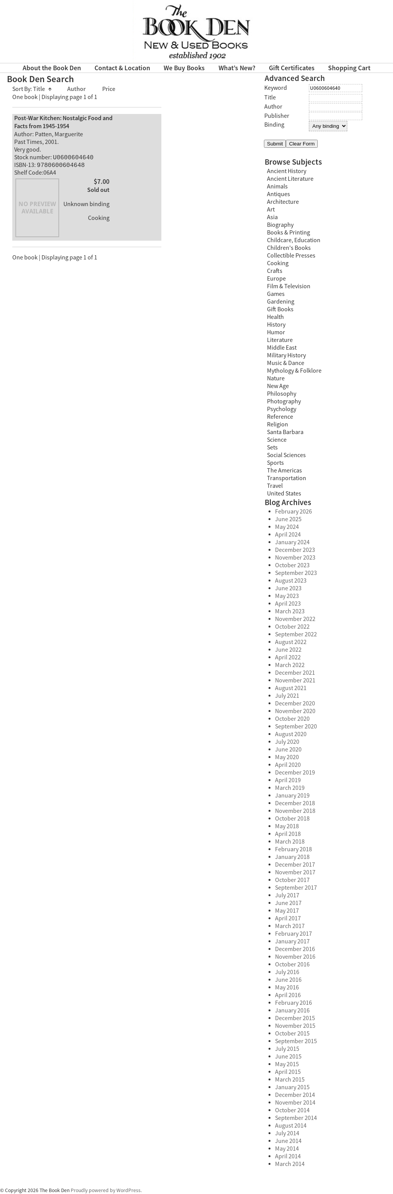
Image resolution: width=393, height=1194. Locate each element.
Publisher (276, 116)
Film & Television (288, 286)
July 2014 (287, 1133)
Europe (276, 278)
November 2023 (295, 557)
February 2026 (293, 511)
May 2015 (287, 1064)
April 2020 (288, 765)
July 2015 (287, 1049)
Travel (275, 486)
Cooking (278, 263)
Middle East (282, 348)
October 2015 (292, 1033)
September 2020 (296, 726)
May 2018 (287, 826)
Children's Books (289, 248)
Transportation (286, 478)
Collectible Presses (291, 255)
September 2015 (296, 1041)
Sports (275, 463)
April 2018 (288, 834)
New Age (278, 386)
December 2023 (295, 550)
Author (77, 89)
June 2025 (288, 519)
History (276, 325)
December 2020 (295, 703)
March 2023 (290, 611)
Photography (284, 401)
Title (42, 89)
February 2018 (293, 849)
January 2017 (292, 941)
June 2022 (288, 650)
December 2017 (295, 865)
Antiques (278, 194)
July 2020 (287, 742)
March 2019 (290, 788)
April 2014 (288, 1156)
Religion (277, 424)
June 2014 (288, 1141)
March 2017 (290, 926)
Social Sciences (286, 455)
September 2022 (296, 634)
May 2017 (287, 911)
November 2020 (295, 711)
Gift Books (280, 309)
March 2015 (290, 1079)
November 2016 (295, 957)
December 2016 (295, 949)
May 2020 (287, 757)
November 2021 (295, 680)
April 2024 (288, 534)
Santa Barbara (285, 432)
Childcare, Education (293, 240)
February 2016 (293, 1003)
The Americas (284, 470)
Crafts (274, 271)
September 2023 (296, 573)
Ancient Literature (290, 179)
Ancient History (286, 171)
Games (276, 294)
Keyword (275, 88)
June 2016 (288, 980)
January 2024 (292, 542)
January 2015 (292, 1087)
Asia (272, 217)
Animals (277, 186)
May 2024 (287, 527)
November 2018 (295, 811)
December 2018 (295, 803)
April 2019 (288, 780)
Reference (280, 417)
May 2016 (287, 987)
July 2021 (287, 696)
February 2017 (293, 934)
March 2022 (290, 665)
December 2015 (295, 1018)
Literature (280, 340)
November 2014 (295, 1102)
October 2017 (292, 880)
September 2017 (296, 888)
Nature (276, 378)
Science (277, 440)
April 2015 (288, 1072)
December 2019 (295, 772)
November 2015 (295, 1026)
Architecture (283, 202)
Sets (272, 447)
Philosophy (281, 394)
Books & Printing (288, 232)
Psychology (281, 409)
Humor (276, 332)
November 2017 (295, 872)
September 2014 (296, 1118)
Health (275, 317)
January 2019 (292, 795)
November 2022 (295, 619)
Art (271, 209)
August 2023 (291, 581)
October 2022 (292, 627)
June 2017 (288, 903)
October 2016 (292, 964)
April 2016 (288, 995)
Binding (274, 125)
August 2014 (291, 1126)
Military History (286, 355)
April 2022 (288, 657)
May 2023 (287, 596)
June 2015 (288, 1056)
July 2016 (287, 972)
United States (284, 493)
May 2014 (287, 1149)
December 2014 (295, 1095)
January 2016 (292, 1010)
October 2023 (292, 565)
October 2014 (292, 1110)
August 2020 (291, 734)
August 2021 (291, 688)
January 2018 (292, 857)
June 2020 (288, 749)
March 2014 (290, 1164)
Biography (280, 225)
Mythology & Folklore (294, 371)
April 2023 (288, 604)
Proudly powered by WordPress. (106, 1190)
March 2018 (290, 842)
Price (108, 89)
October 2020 (292, 719)
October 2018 (292, 818)
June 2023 (288, 588)
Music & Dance (285, 363)
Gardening (280, 302)
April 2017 (288, 918)
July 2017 (287, 895)
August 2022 (291, 642)
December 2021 (295, 673)
